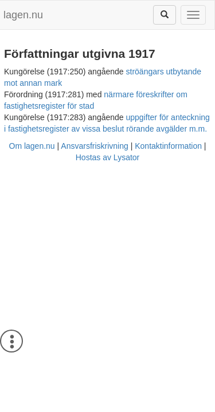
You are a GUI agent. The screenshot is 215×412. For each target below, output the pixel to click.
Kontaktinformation (168, 145)
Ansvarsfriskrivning (94, 145)
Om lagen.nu (32, 145)
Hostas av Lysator (108, 157)
